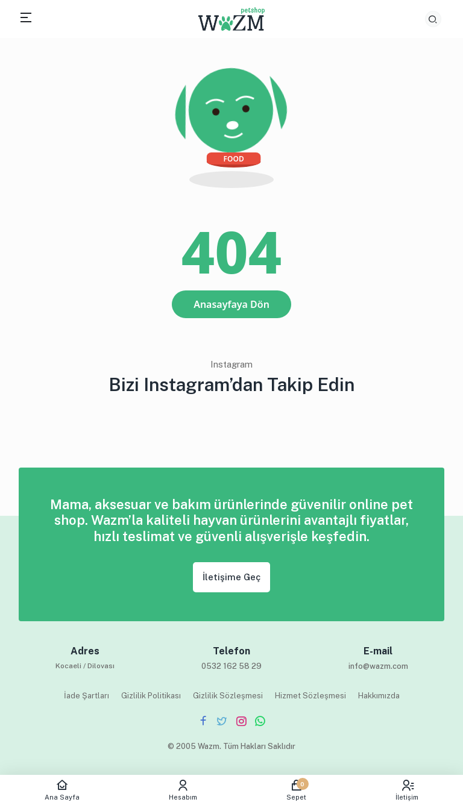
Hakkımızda (379, 695)
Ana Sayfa (62, 790)
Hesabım (183, 790)
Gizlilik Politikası (151, 695)
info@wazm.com (378, 666)
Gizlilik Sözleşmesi (228, 695)
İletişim (407, 790)
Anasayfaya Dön (231, 304)
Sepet (296, 790)
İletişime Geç (231, 577)
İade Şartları (86, 695)
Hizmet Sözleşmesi (310, 695)
